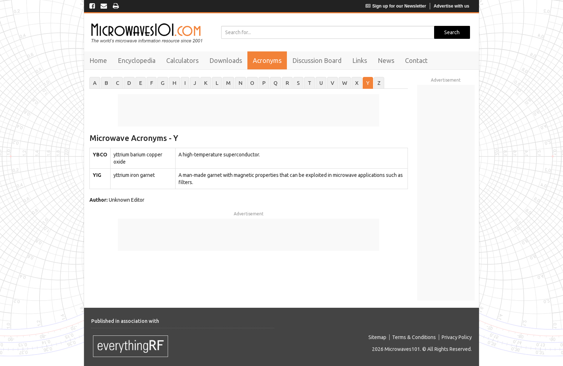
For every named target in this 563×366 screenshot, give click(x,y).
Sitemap (377, 337)
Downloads (225, 60)
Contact (416, 60)
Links (359, 60)
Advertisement (249, 213)
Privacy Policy (457, 337)
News (386, 60)
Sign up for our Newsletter (396, 6)
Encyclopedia (136, 60)
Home (98, 60)
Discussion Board (316, 60)
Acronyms (267, 60)
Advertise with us (451, 6)
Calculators (182, 60)
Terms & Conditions (414, 337)
